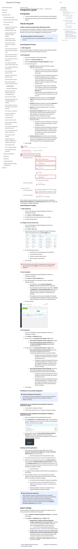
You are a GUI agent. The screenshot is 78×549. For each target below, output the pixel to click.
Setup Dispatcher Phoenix (68, 15)
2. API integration (68, 18)
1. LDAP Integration (68, 21)
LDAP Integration (39, 217)
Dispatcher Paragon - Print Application (46, 484)
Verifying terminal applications (70, 38)
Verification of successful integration (69, 29)
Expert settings (64, 40)
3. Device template (68, 25)
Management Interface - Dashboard (38, 528)
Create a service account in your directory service (69, 13)
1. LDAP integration (68, 16)
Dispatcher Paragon (13, 2)
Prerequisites (64, 9)
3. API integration (68, 27)
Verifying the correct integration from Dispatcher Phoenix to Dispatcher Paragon (71, 32)
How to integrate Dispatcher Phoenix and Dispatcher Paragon (31, 8)
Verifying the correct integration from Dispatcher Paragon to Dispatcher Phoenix (71, 35)
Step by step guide (65, 11)
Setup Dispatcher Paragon (68, 20)
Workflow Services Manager (33, 51)
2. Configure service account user (70, 24)
